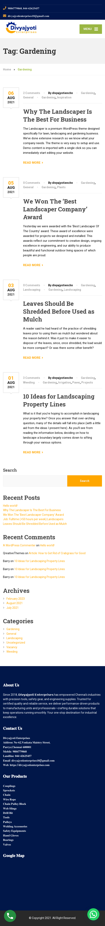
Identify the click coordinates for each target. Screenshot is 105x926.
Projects (87, 382)
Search (10, 470)
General (28, 97)
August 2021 (14, 603)
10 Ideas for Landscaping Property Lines (59, 400)
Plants (61, 187)
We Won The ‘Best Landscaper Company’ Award (55, 209)
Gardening (88, 93)
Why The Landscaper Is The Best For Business (57, 115)
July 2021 (12, 607)
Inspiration (64, 97)
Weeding (29, 382)
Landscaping (31, 289)
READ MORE (32, 162)
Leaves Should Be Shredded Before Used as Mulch (58, 311)
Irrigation (64, 382)
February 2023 (15, 598)
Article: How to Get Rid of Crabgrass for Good (57, 553)
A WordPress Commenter (19, 545)
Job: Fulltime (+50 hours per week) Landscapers (33, 519)
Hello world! (10, 505)
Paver (76, 382)
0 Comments (31, 182)
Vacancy (11, 647)
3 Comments (31, 377)
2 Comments (31, 93)
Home (7, 69)
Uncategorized (15, 642)
